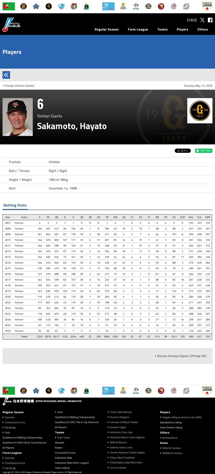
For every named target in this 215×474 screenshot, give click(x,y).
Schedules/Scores (15, 422)
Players (182, 29)
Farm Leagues (12, 452)
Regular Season (107, 29)
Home (164, 443)
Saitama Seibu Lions (121, 447)
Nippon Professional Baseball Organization (22, 24)
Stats (7, 432)
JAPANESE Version (172, 453)
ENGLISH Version (171, 448)
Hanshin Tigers (118, 427)
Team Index (63, 437)
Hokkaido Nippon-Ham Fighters (127, 437)
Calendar (9, 417)
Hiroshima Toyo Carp (121, 432)
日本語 (192, 20)
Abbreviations (169, 438)
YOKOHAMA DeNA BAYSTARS (126, 463)
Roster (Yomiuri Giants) (20, 85)
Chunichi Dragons (119, 417)
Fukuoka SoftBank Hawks (124, 422)
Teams (162, 29)
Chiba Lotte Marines (121, 412)
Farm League (138, 29)
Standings (10, 427)
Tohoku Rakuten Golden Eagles (127, 452)
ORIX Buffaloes (118, 442)
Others (202, 29)
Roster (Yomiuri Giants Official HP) (181, 355)
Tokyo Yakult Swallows (122, 457)
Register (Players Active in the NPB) (183, 417)
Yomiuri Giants (118, 468)
